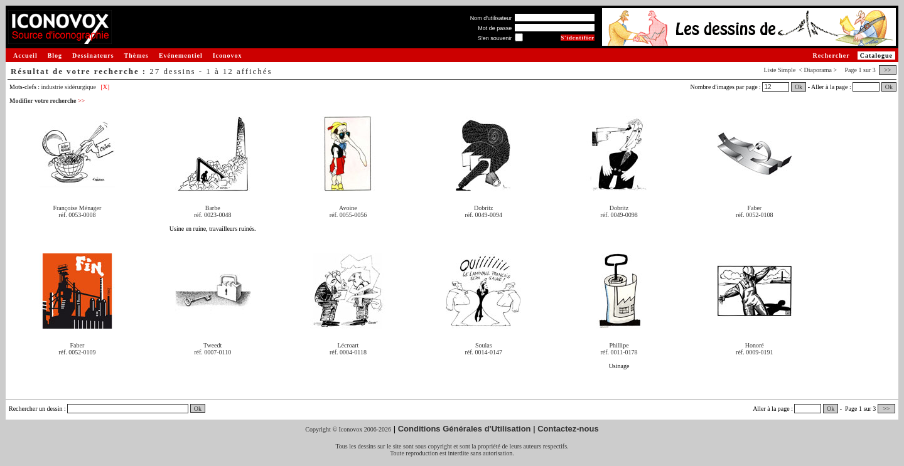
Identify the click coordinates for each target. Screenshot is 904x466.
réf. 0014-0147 (483, 352)
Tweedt (212, 345)
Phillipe (618, 345)
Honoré (754, 345)
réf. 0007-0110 (212, 352)
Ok (798, 86)
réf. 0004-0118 (348, 352)
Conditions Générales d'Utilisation (464, 428)
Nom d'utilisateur (491, 18)
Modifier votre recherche (47, 100)
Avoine (348, 207)
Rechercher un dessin (36, 408)
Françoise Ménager (77, 207)
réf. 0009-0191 (754, 352)
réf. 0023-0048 (212, 214)
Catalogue (876, 55)
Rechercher (830, 55)
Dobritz (483, 207)
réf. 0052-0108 (754, 214)
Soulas (483, 345)
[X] (104, 86)
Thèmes (136, 55)
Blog (55, 55)
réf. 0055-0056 (348, 214)
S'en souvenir (495, 38)
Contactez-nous (568, 428)
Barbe (212, 207)
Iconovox (227, 55)
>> (888, 69)
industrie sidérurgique (68, 86)
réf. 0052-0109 (76, 352)
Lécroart (348, 345)
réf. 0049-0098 (618, 214)
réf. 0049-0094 (483, 214)
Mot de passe (495, 28)
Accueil (25, 55)
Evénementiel (181, 55)
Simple (786, 69)
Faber (754, 207)
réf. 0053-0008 (76, 214)
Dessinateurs (93, 55)
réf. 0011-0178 (618, 352)
